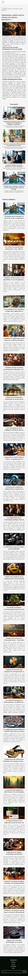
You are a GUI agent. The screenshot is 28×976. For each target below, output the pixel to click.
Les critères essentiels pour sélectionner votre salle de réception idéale (14, 249)
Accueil (2, 7)
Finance (13, 962)
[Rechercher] (12, 971)
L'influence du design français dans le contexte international (14, 911)
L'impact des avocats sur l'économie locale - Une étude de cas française (14, 640)
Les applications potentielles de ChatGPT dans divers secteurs (14, 730)
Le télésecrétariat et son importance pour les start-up (14, 822)
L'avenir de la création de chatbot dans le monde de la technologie (14, 489)
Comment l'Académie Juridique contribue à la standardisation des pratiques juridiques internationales (14, 884)
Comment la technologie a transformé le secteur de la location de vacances (14, 399)
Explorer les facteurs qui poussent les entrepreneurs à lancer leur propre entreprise (14, 671)
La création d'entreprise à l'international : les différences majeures (14, 702)
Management (13, 960)
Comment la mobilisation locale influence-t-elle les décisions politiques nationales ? (14, 340)
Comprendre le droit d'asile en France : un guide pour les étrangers (14, 459)
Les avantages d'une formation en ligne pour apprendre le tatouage (14, 311)
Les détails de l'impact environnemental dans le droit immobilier (14, 609)
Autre (6, 7)
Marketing (13, 966)
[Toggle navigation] (3, 2)
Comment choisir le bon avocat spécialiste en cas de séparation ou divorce (14, 279)
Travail (13, 964)
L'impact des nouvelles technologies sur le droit (14, 941)
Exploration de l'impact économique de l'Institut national (14, 854)
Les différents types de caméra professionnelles (14, 548)
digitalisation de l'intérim (21, 53)
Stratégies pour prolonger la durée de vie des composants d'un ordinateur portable (14, 187)
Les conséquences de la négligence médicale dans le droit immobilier (14, 430)
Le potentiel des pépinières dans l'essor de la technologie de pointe (14, 792)
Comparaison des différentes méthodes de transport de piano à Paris (14, 761)
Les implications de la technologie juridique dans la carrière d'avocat (14, 520)
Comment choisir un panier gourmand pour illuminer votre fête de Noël (14, 369)
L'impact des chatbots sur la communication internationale (14, 578)
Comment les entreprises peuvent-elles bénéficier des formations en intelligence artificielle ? (14, 123)
